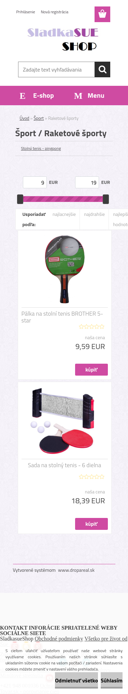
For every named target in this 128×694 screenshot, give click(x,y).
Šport (39, 118)
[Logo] (64, 40)
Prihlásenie (25, 12)
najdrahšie (94, 214)
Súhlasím (112, 680)
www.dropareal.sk (76, 569)
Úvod (24, 118)
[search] (102, 69)
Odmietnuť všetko (76, 680)
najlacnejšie (64, 214)
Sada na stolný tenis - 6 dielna (64, 465)
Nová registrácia (55, 12)
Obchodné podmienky (59, 639)
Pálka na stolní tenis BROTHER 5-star (62, 317)
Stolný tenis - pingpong (41, 148)
